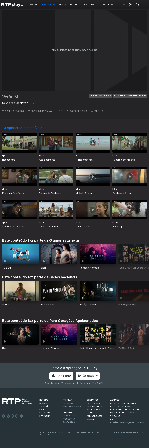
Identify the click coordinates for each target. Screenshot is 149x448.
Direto (34, 4)
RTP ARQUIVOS (46, 413)
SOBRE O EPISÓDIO (13, 111)
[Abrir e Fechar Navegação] (145, 4)
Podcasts (108, 4)
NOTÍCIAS (43, 400)
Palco (94, 4)
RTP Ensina (44, 416)
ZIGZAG (74, 4)
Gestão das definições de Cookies (127, 422)
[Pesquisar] (137, 4)
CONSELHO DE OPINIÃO (120, 406)
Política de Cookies (70, 432)
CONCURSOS (69, 412)
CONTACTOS (93, 400)
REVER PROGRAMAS (72, 406)
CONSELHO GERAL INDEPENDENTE (125, 403)
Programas (48, 4)
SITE (59, 111)
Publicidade (44, 434)
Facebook (3, 416)
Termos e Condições (90, 432)
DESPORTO (44, 403)
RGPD (112, 419)
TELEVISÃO (44, 406)
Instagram (12, 416)
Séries (62, 4)
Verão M (10, 96)
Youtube (16, 416)
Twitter (8, 416)
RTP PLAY (67, 400)
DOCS (84, 4)
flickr (21, 416)
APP (119, 4)
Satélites (91, 419)
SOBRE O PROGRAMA (40, 111)
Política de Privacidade (49, 432)
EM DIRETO (68, 403)
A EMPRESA (115, 400)
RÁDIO (42, 410)
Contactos (69, 422)
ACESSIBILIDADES (77, 111)
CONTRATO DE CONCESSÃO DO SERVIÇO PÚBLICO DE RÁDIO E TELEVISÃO (124, 413)
